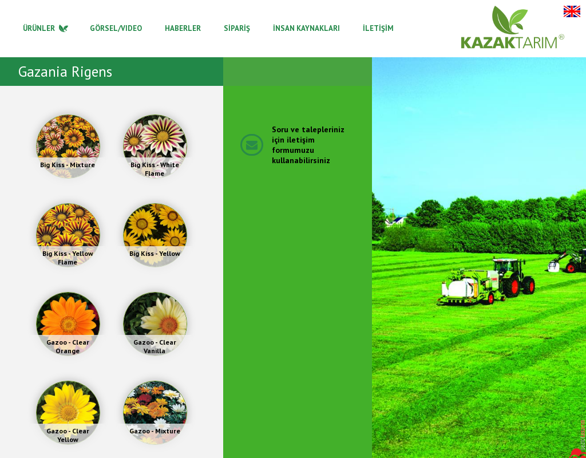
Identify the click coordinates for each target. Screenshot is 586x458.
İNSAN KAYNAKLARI (306, 28)
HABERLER (183, 28)
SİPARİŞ (237, 28)
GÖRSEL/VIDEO (116, 28)
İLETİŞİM (378, 28)
